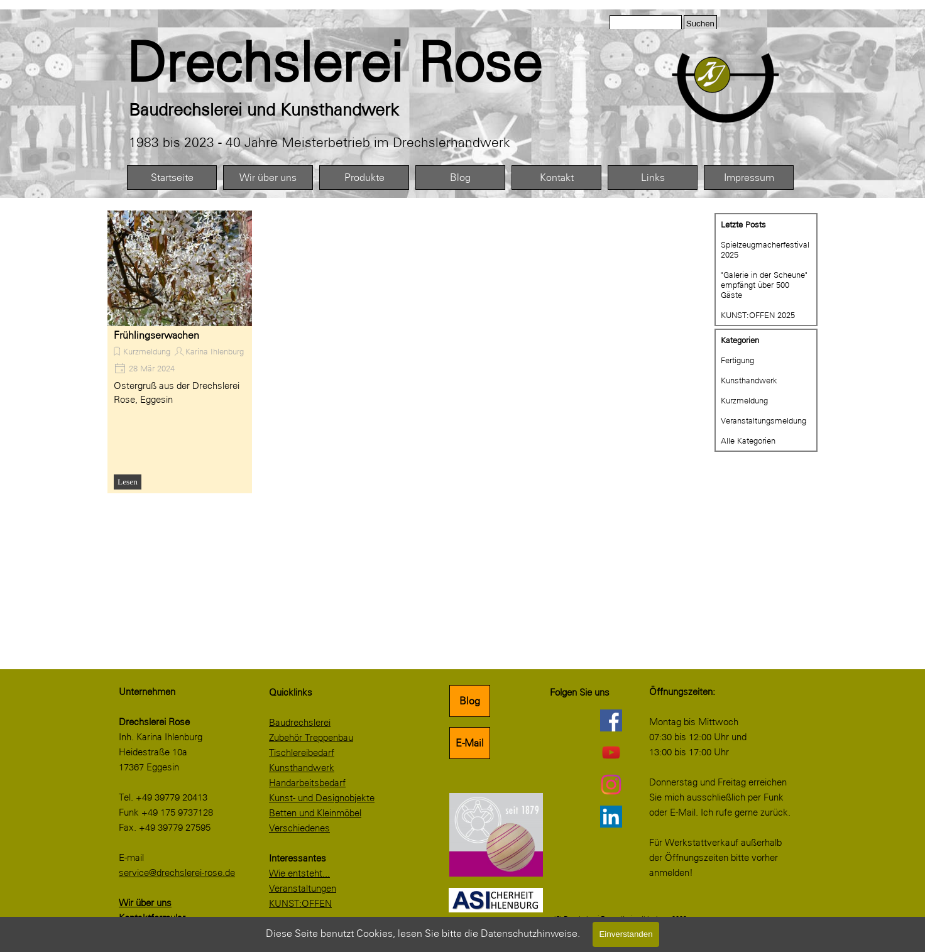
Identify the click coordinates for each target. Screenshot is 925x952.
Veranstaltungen (302, 888)
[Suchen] (646, 23)
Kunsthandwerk (749, 380)
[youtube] (611, 752)
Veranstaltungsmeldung (763, 420)
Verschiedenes (299, 828)
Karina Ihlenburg (214, 351)
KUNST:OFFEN (300, 903)
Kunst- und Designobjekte (322, 798)
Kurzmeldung (146, 351)
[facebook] (611, 720)
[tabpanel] (362, 63)
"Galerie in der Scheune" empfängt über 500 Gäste (764, 285)
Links (653, 177)
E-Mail (470, 743)
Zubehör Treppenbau (311, 737)
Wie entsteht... (299, 873)
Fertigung (737, 360)
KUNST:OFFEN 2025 (758, 315)
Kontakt (557, 177)
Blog (460, 177)
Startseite (172, 177)
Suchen (700, 23)
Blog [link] (469, 701)
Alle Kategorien (748, 440)
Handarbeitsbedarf (307, 783)
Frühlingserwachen (156, 335)
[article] (179, 352)
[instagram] (611, 784)
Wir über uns (268, 177)
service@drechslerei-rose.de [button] (177, 872)
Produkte (364, 177)
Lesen (128, 481)
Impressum (749, 177)
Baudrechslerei (300, 722)
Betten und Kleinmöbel (315, 813)
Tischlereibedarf (301, 752)
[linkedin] (611, 816)
